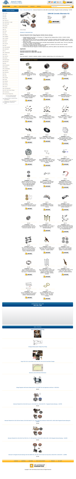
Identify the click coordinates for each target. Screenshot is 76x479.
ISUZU (5, 44)
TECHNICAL (6, 95)
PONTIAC (6, 73)
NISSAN (5, 69)
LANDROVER (7, 55)
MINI (5, 66)
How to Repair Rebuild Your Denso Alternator (11, 99)
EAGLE (5, 30)
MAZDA (5, 61)
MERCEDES (6, 62)
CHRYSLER (6, 27)
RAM (5, 77)
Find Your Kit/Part (23, 9)
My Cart (60, 463)
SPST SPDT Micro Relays (9, 93)
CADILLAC (6, 23)
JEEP (5, 48)
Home (21, 12)
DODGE (5, 28)
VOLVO (5, 89)
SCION (5, 82)
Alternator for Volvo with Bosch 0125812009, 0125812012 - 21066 (10, 105)
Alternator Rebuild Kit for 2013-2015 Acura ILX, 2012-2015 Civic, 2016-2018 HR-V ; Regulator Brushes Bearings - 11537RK (37, 407)
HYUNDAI (6, 41)
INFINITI (5, 43)
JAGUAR (6, 46)
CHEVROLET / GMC (8, 25)
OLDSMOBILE (7, 71)
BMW (5, 19)
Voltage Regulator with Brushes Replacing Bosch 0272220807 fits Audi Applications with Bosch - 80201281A (37, 390)
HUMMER (6, 39)
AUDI (5, 18)
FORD (5, 34)
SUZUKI (5, 86)
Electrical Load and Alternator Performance (37, 375)
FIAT (5, 32)
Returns (31, 463)
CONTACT (32, 9)
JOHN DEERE (7, 50)
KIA (5, 53)
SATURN (6, 80)
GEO (5, 36)
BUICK (5, 21)
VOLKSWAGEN (7, 91)
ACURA (5, 16)
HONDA (5, 37)
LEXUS (5, 57)
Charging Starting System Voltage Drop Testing (37, 349)
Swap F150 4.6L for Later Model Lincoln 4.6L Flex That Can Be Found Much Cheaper (38, 364)
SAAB (5, 78)
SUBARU (6, 84)
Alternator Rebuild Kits (8, 96)
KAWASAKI (6, 52)
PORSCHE (6, 75)
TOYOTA (6, 87)
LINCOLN (6, 59)
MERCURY (6, 64)
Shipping (23, 463)
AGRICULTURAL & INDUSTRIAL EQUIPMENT (10, 102)
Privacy (39, 9)
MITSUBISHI (6, 68)
